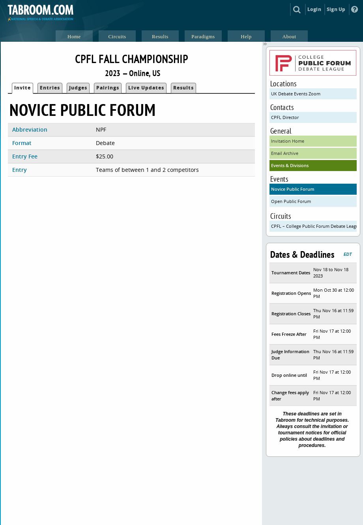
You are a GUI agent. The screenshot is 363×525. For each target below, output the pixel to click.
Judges (78, 87)
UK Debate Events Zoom (295, 94)
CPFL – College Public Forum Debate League (314, 226)
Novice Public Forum (292, 189)
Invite (22, 87)
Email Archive (284, 153)
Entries (50, 87)
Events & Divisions (290, 165)
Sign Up (336, 9)
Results (183, 87)
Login (314, 9)
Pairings (107, 87)
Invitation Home (287, 141)
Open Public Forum (291, 201)
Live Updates (146, 87)
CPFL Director (285, 117)
